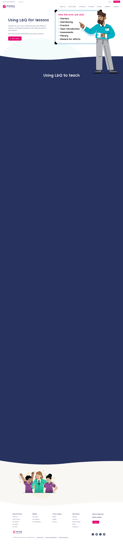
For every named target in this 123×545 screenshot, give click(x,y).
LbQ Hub (75, 519)
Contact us (75, 527)
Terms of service (39, 537)
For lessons (82, 6)
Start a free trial (97, 514)
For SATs (99, 6)
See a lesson (15, 38)
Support (74, 517)
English (54, 519)
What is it (63, 6)
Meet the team (76, 522)
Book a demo (97, 517)
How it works (72, 6)
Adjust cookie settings (63, 537)
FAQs (73, 524)
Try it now (116, 2)
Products (21, 2)
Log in (109, 2)
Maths (54, 517)
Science (54, 522)
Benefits (108, 6)
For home (91, 6)
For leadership (36, 522)
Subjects (117, 6)
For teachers (36, 519)
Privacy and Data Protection (51, 537)
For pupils (35, 517)
